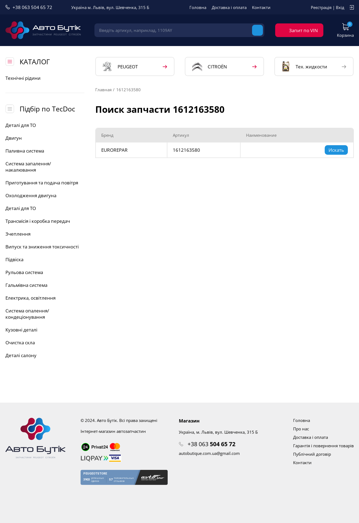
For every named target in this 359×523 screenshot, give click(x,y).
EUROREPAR (114, 150)
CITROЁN (209, 66)
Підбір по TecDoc (47, 108)
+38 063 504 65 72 (32, 7)
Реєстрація (321, 7)
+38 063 (211, 444)
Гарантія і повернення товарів (323, 445)
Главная (103, 89)
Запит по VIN (303, 30)
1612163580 (186, 150)
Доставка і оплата (229, 7)
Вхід (340, 7)
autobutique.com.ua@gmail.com (209, 453)
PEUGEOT (120, 66)
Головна (197, 7)
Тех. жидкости (304, 66)
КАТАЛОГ (35, 61)
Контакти (261, 7)
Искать (336, 150)
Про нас (301, 428)
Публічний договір (312, 454)
